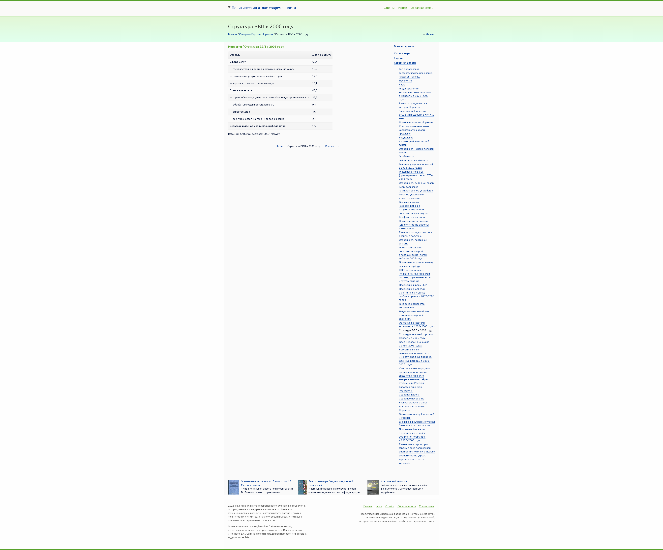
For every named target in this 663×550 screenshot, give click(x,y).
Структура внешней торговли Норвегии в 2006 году (416, 336)
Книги (402, 8)
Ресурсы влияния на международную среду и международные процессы (415, 353)
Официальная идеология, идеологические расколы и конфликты (414, 224)
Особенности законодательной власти (413, 158)
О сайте (389, 506)
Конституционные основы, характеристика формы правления (414, 130)
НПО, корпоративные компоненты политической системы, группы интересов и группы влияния (415, 275)
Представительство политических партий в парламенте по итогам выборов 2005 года (413, 253)
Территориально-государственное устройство (416, 188)
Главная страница (404, 46)
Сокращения (426, 506)
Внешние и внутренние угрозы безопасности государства (417, 423)
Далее (430, 34)
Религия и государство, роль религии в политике (415, 234)
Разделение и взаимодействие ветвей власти (414, 141)
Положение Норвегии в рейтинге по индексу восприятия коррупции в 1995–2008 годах (412, 435)
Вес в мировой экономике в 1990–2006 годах (414, 343)
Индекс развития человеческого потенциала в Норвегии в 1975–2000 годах (415, 94)
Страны (389, 8)
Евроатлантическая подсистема (410, 388)
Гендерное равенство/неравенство (412, 305)
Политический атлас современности (264, 7)
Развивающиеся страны (413, 402)
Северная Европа (249, 34)
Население (405, 80)
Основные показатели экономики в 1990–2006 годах (417, 324)
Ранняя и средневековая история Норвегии (413, 105)
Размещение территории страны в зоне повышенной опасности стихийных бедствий (417, 448)
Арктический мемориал (394, 481)
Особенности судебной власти (416, 183)
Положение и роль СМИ (413, 285)
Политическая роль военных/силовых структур (416, 264)
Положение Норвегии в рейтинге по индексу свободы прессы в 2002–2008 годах (416, 294)
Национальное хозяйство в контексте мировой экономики (414, 315)
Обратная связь (422, 8)
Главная (232, 34)
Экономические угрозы (412, 455)
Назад (279, 146)
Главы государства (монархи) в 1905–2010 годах (416, 165)
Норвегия (267, 34)
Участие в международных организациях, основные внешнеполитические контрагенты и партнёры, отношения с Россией (414, 376)
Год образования (409, 69)
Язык (402, 84)
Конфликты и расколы (412, 217)
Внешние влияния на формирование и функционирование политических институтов (413, 208)
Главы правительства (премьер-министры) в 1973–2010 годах (416, 175)
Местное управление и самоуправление (411, 196)
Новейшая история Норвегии (416, 122)
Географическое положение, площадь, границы (416, 74)
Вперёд (329, 146)
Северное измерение (411, 398)
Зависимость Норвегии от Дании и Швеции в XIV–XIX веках (416, 114)
